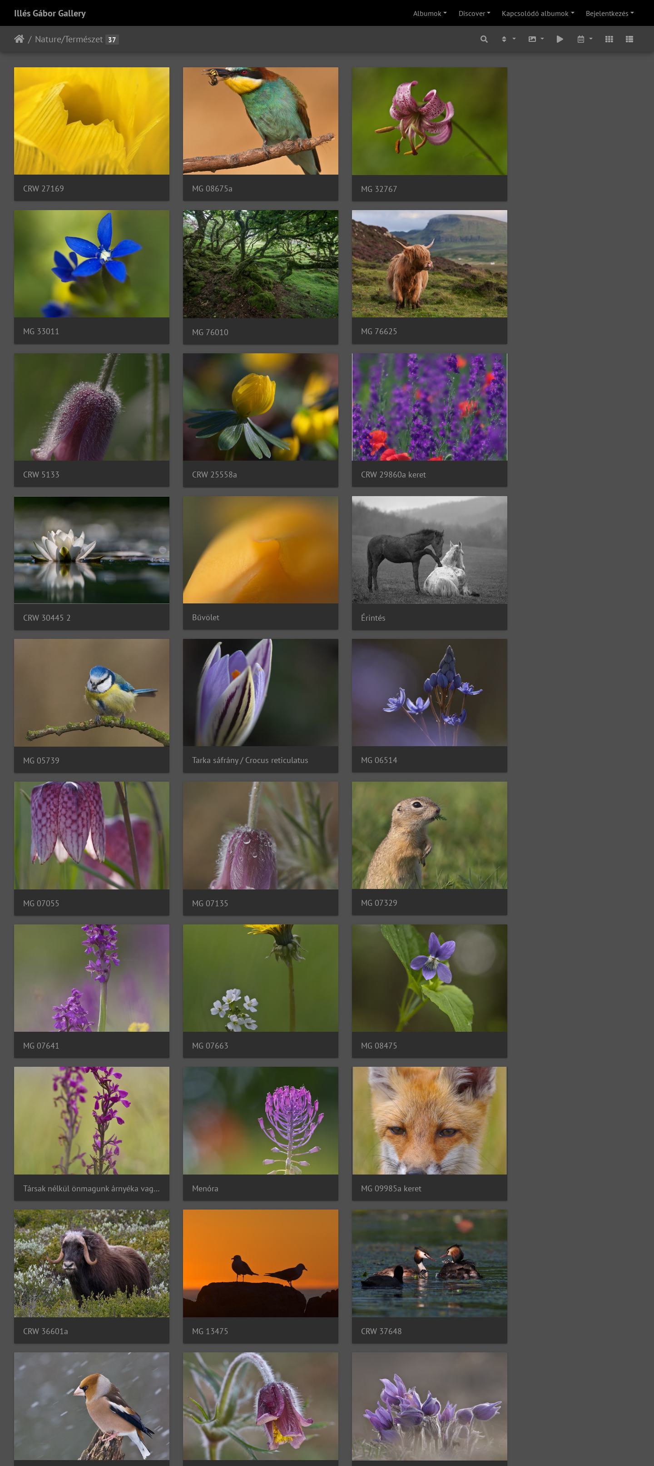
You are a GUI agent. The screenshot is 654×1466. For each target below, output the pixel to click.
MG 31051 (361, 1275)
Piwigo (354, 1446)
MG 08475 (41, 865)
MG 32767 (361, 182)
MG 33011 (521, 182)
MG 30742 (521, 1275)
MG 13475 (201, 1002)
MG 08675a (203, 182)
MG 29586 (41, 1138)
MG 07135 (41, 729)
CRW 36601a (45, 1001)
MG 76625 (201, 319)
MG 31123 (521, 1138)
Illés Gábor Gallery (50, 13)
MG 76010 (41, 319)
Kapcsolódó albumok (535, 13)
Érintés (515, 456)
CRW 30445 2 (207, 456)
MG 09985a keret (533, 865)
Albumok (427, 13)
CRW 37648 (363, 1001)
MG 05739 (41, 592)
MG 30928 (361, 1138)
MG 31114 (41, 1275)
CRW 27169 (43, 182)
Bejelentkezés (607, 13)
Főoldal (19, 39)
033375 (36, 1411)
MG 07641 (361, 728)
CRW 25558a (525, 319)
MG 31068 (201, 1275)
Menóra (356, 865)
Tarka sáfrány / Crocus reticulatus (241, 592)
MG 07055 (521, 592)
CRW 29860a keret (55, 456)
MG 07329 (201, 728)
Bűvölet (356, 456)
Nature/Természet (69, 39)
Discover (472, 13)
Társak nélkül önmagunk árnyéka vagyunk (247, 865)
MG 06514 (361, 592)
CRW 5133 (361, 319)
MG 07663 (521, 729)
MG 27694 (521, 1001)
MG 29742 (201, 1138)
